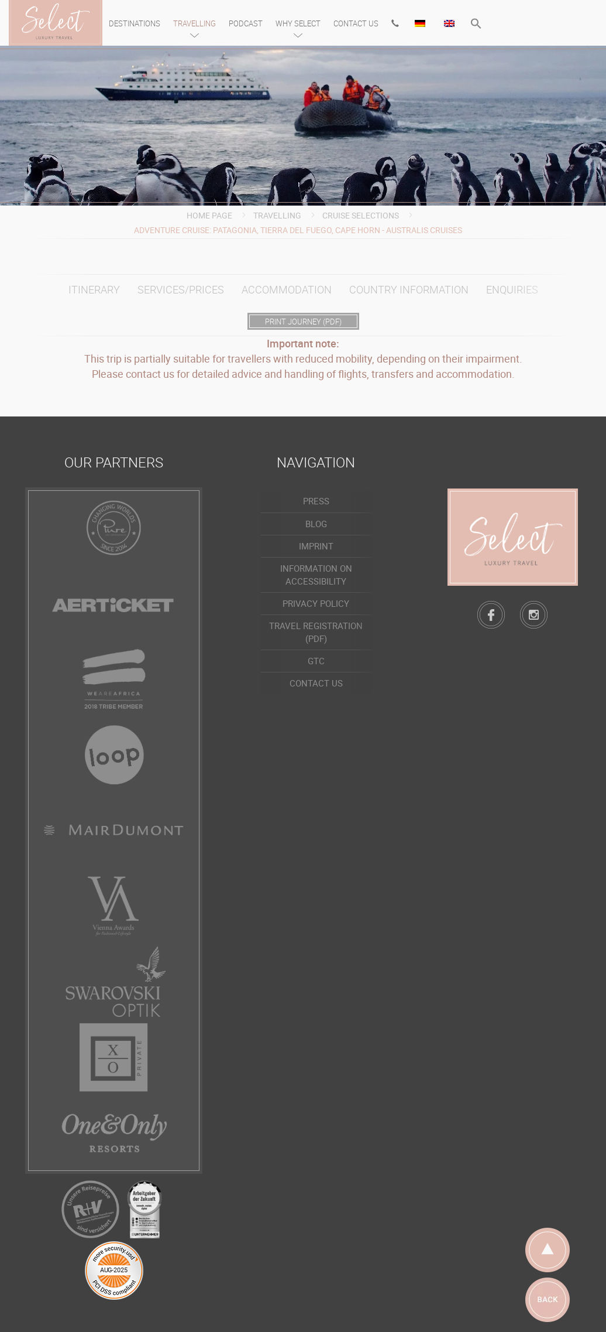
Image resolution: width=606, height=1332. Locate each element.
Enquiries (512, 289)
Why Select (298, 23)
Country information (409, 289)
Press (316, 501)
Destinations (134, 23)
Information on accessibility (316, 574)
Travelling (194, 23)
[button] (476, 24)
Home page (209, 215)
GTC (316, 661)
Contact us (355, 23)
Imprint (316, 546)
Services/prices (180, 289)
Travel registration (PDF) (316, 632)
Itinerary (94, 289)
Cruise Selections (360, 215)
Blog (316, 524)
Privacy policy (316, 603)
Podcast (246, 23)
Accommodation (287, 289)
